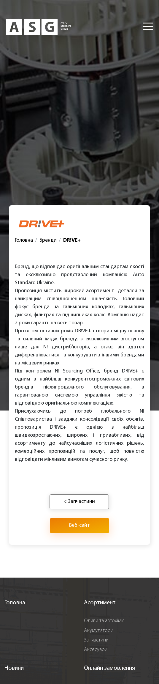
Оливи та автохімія (104, 621)
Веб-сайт (79, 525)
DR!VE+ (72, 240)
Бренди (48, 240)
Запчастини (96, 640)
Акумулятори (98, 630)
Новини (14, 668)
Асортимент (100, 603)
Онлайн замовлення (109, 668)
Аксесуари (95, 649)
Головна (24, 240)
